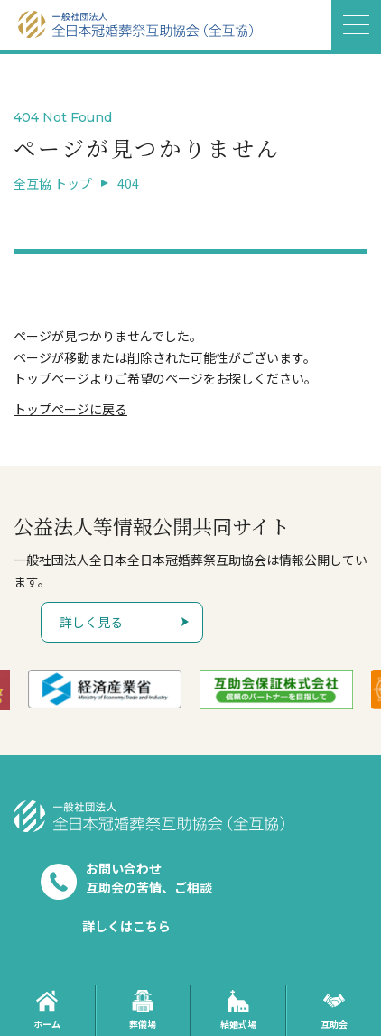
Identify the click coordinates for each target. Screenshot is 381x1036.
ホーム (46, 1010)
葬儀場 (142, 1010)
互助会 (334, 1010)
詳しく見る (91, 622)
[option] (125, 689)
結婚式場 (238, 1010)
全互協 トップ (53, 183)
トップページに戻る (70, 409)
